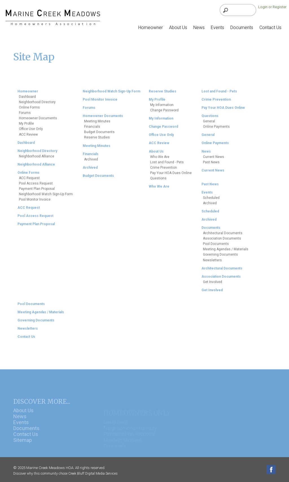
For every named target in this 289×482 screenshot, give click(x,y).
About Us (23, 417)
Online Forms (29, 110)
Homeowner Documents (38, 121)
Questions (158, 180)
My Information (162, 107)
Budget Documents (99, 134)
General (209, 124)
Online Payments (216, 129)
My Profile (26, 126)
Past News (211, 164)
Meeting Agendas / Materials (225, 252)
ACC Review (28, 137)
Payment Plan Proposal (37, 191)
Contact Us (25, 441)
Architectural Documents (222, 235)
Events (21, 429)
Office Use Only (31, 131)
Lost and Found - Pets (167, 164)
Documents (26, 435)
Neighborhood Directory (37, 104)
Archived (91, 161)
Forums (25, 115)
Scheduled (211, 200)
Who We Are (159, 159)
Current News (213, 159)
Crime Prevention (163, 170)
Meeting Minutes (97, 124)
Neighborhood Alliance (36, 158)
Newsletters (212, 262)
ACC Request (29, 180)
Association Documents (222, 241)
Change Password (164, 113)
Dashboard (27, 99)
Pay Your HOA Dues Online (171, 175)
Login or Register (272, 7)
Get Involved (212, 284)
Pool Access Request (36, 186)
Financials (92, 129)
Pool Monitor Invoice (35, 202)
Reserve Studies (97, 140)
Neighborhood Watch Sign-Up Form (46, 197)
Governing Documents (220, 257)
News (20, 423)
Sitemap (22, 447)
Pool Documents (216, 246)
